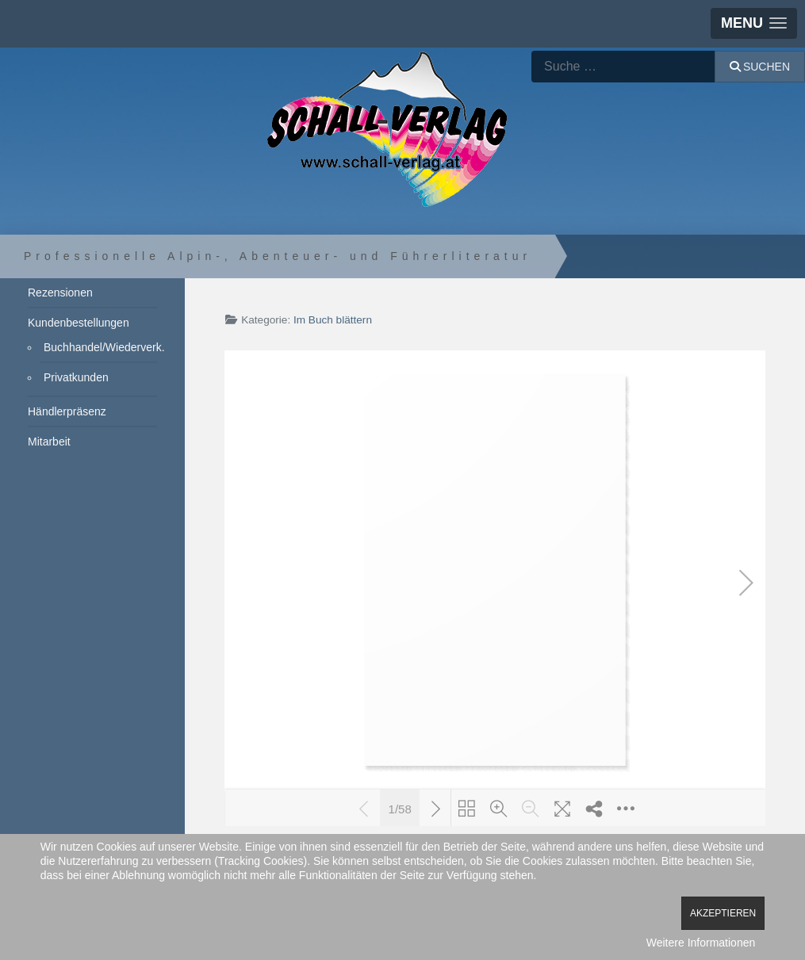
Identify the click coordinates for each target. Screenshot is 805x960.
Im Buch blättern (332, 320)
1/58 (400, 807)
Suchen (760, 66)
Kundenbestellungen (78, 322)
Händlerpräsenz (67, 411)
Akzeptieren (723, 913)
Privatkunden (76, 377)
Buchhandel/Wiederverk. (100, 347)
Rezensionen (60, 292)
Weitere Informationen (700, 942)
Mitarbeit (49, 441)
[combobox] (623, 66)
